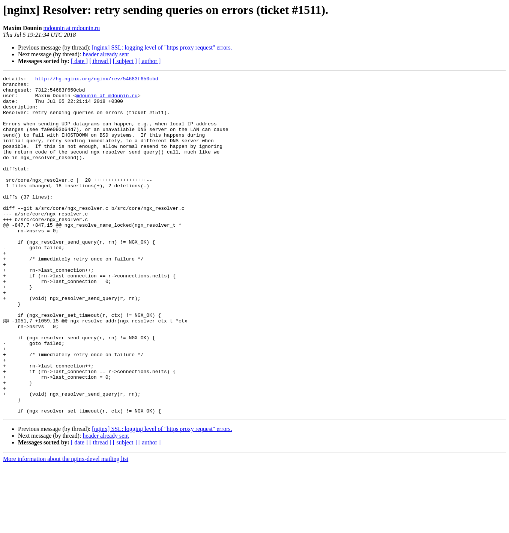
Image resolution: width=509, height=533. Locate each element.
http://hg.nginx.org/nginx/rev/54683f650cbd (96, 79)
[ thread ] (100, 61)
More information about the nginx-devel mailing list (65, 526)
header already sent (106, 54)
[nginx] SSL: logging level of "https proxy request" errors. (162, 47)
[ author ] (149, 61)
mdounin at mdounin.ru (72, 28)
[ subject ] (125, 61)
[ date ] (79, 61)
